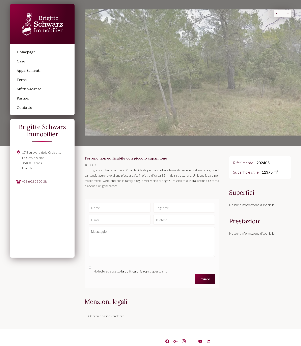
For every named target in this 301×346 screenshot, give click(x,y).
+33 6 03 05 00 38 (34, 181)
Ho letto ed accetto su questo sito (130, 271)
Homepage (42, 24)
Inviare (205, 279)
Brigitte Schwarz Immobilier (42, 130)
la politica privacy (134, 271)
